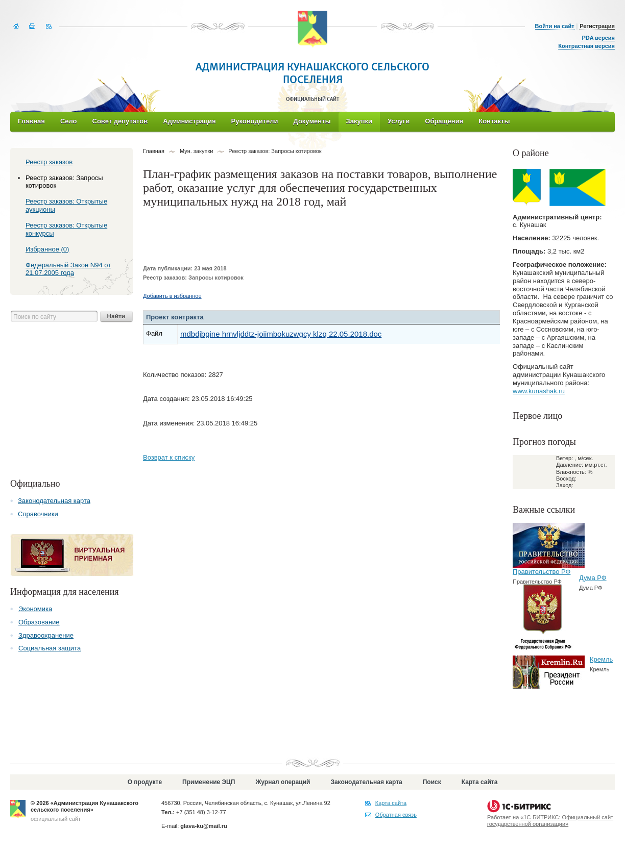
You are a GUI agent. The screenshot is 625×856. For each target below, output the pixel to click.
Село (68, 121)
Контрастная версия (586, 46)
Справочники (38, 514)
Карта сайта (480, 782)
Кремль (601, 659)
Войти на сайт (554, 26)
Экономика (35, 609)
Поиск (432, 782)
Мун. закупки (196, 151)
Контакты (494, 121)
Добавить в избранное (172, 296)
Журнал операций (282, 782)
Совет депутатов (120, 121)
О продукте (145, 782)
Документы (311, 121)
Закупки (359, 121)
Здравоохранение (46, 635)
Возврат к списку (169, 457)
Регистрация (597, 26)
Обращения (444, 121)
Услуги (399, 121)
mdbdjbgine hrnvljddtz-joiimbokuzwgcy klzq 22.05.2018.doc (280, 334)
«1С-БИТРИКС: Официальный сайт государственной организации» (550, 820)
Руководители (254, 121)
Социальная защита (49, 648)
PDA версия (598, 38)
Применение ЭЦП (208, 782)
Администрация (189, 121)
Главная (31, 121)
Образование (39, 622)
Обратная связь (396, 815)
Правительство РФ (541, 571)
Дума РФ (593, 578)
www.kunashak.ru (539, 391)
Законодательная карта (54, 501)
